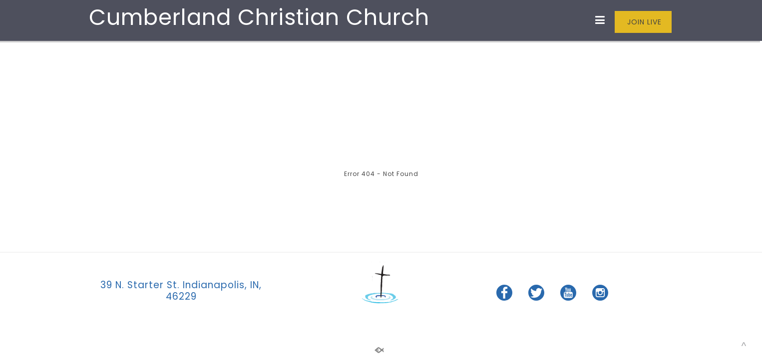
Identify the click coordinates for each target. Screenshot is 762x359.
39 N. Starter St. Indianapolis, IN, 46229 (181, 290)
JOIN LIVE (643, 22)
